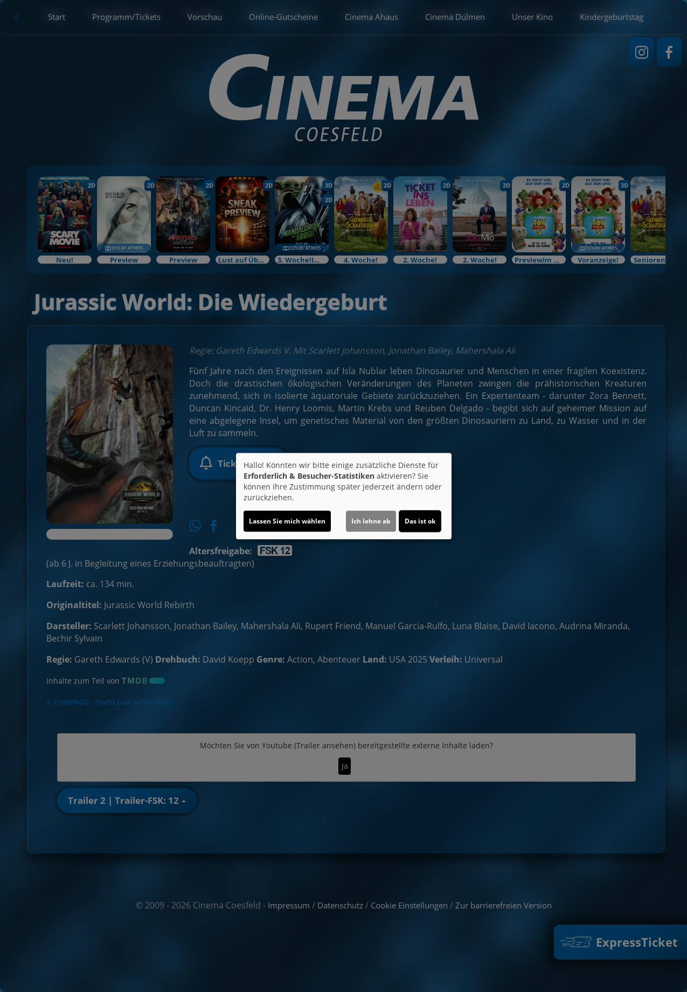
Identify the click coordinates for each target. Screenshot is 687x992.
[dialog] (344, 496)
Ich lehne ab (371, 521)
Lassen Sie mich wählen (287, 521)
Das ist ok (420, 521)
